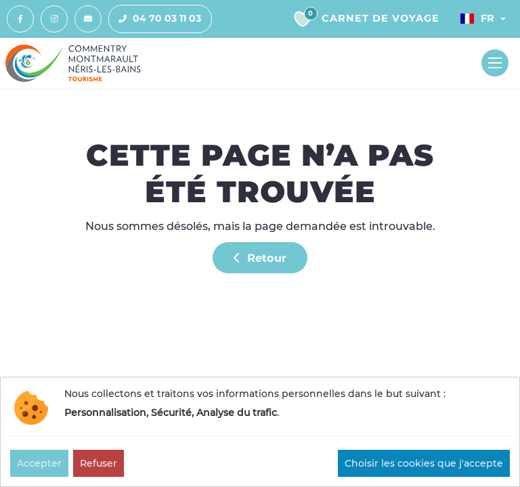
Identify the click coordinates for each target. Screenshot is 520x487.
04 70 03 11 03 (155, 18)
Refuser (98, 463)
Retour (260, 257)
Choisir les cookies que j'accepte (424, 463)
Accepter (39, 463)
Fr (477, 18)
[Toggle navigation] (494, 62)
